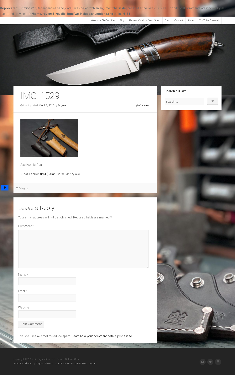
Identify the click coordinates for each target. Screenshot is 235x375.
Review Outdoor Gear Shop (144, 20)
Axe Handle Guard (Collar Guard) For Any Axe (52, 174)
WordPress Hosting (65, 363)
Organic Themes (44, 363)
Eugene (62, 105)
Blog (121, 20)
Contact (178, 20)
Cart (167, 20)
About (191, 20)
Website (23, 307)
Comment (144, 105)
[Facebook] (4, 187)
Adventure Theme (22, 363)
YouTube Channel (209, 20)
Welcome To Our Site (103, 20)
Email (23, 291)
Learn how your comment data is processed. (102, 336)
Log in (92, 363)
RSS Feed (82, 363)
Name (23, 274)
